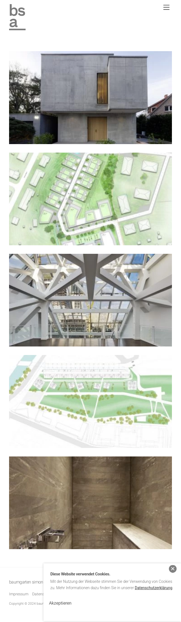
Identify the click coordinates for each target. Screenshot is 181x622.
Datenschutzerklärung (153, 585)
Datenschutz (43, 594)
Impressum (18, 594)
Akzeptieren (60, 600)
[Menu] (166, 7)
